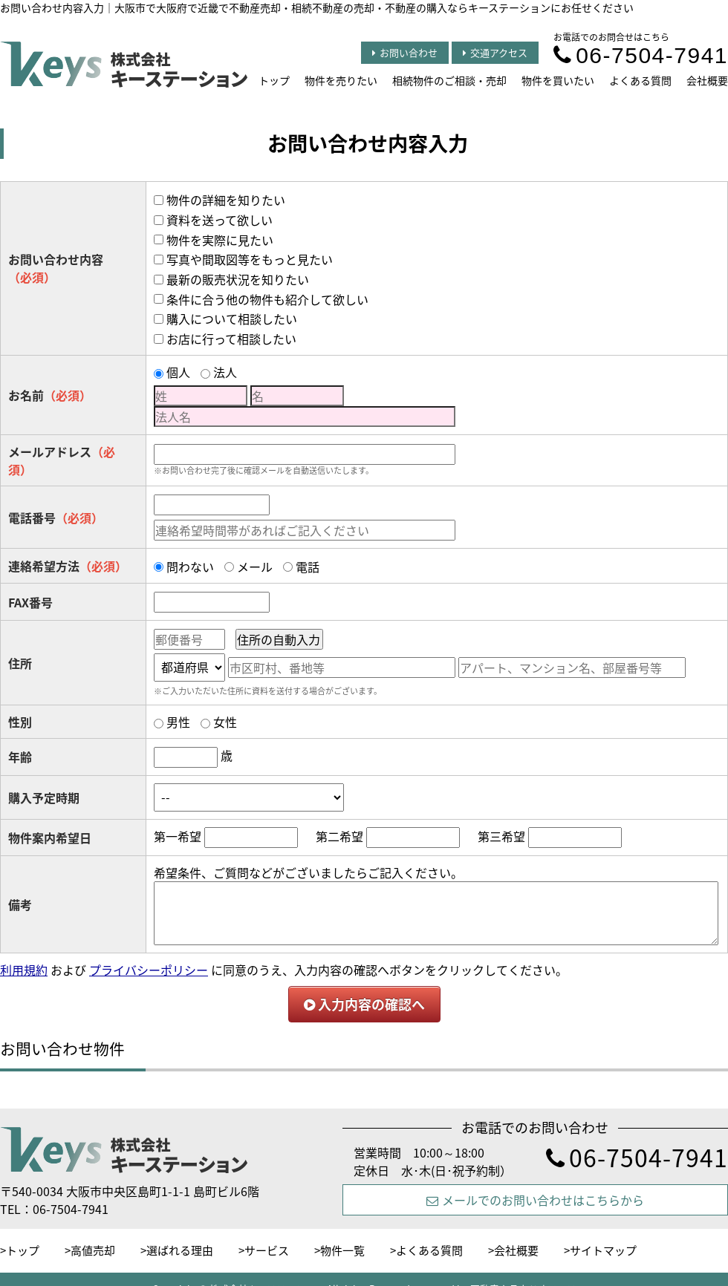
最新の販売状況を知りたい (237, 279)
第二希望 (339, 836)
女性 (225, 722)
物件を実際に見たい (219, 240)
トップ (274, 80)
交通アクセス (495, 52)
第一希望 (177, 836)
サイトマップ (603, 1250)
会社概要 (707, 80)
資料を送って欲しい (219, 220)
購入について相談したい (231, 318)
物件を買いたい (557, 80)
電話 (307, 566)
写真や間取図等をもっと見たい (249, 259)
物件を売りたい (341, 80)
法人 (225, 372)
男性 (178, 722)
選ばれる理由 (179, 1250)
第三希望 (501, 836)
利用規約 (24, 970)
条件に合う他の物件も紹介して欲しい (267, 299)
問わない (190, 566)
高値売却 (93, 1250)
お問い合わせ (405, 52)
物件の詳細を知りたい (225, 200)
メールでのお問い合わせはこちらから (535, 1200)
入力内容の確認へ (364, 1004)
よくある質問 (640, 80)
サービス (266, 1250)
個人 (178, 372)
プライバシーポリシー (148, 970)
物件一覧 (342, 1250)
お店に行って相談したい (231, 338)
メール (255, 566)
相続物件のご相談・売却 (449, 80)
